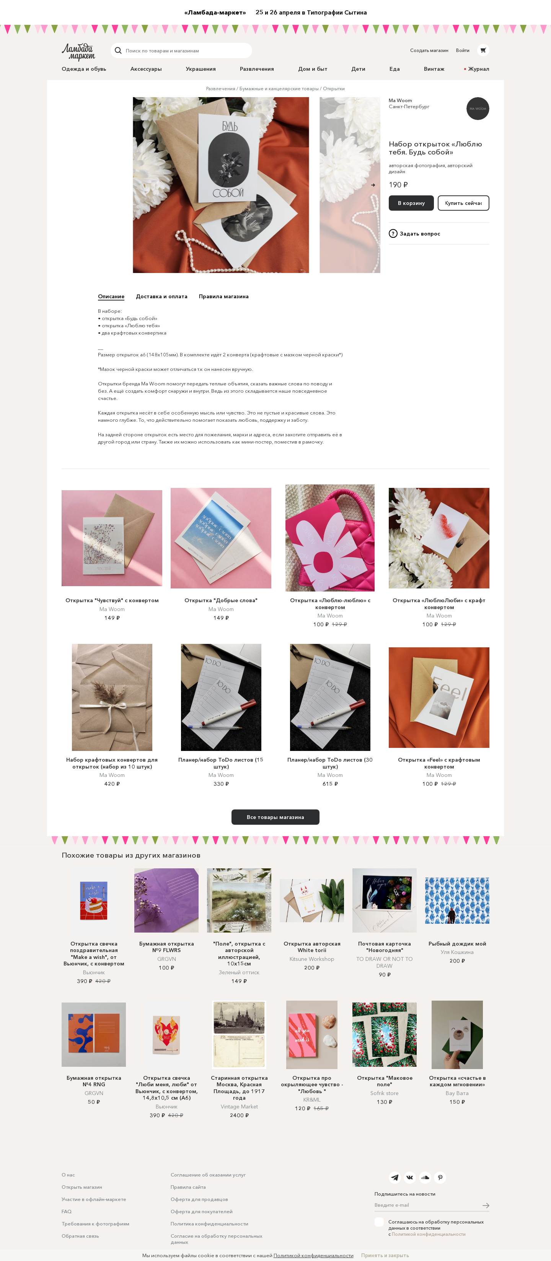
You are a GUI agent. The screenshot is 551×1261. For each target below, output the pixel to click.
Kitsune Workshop (312, 958)
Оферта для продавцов (199, 1199)
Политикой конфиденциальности (429, 1234)
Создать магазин (429, 50)
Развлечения (257, 68)
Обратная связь (80, 1236)
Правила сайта (188, 1187)
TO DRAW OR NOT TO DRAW (384, 962)
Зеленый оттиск (239, 972)
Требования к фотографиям (95, 1223)
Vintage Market (239, 1106)
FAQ (67, 1211)
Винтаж (434, 68)
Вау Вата (457, 1093)
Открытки (334, 88)
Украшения (201, 68)
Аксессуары (146, 68)
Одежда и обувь (84, 68)
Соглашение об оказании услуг (208, 1175)
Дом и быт (313, 68)
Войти (462, 50)
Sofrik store (384, 1093)
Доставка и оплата (161, 296)
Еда (395, 68)
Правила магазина (224, 296)
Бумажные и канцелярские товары (279, 88)
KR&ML (312, 1099)
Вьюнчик (94, 972)
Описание (111, 296)
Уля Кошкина (457, 952)
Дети (358, 68)
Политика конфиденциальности (209, 1223)
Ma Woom (400, 100)
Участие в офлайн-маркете (94, 1199)
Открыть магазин (82, 1187)
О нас (68, 1175)
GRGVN (166, 958)
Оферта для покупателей (202, 1211)
